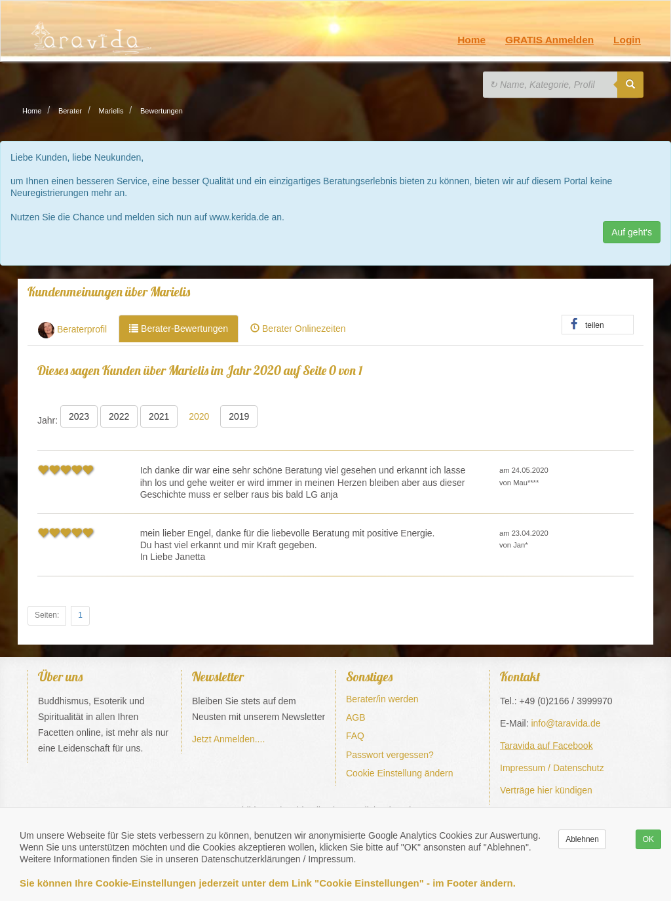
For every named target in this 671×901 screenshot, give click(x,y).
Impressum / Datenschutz (552, 768)
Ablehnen (582, 839)
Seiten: (47, 615)
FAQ (355, 736)
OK (648, 839)
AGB (356, 717)
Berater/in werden (382, 699)
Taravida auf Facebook (546, 745)
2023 (79, 416)
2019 (239, 416)
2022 (119, 416)
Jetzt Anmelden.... (228, 739)
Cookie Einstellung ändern (399, 773)
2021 (159, 416)
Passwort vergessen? (390, 755)
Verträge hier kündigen (546, 790)
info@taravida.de (565, 723)
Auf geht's (631, 232)
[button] (597, 325)
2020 (199, 416)
